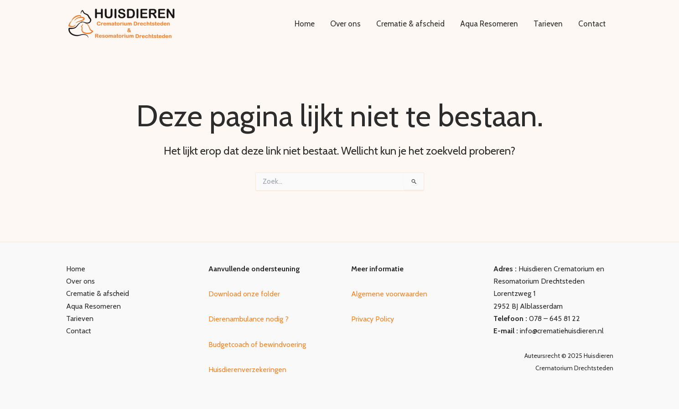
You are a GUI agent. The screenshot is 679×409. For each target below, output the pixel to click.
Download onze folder (244, 294)
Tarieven (548, 23)
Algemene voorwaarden (389, 294)
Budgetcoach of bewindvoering (257, 344)
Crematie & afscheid (410, 23)
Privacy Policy (372, 319)
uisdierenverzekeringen (250, 369)
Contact (592, 23)
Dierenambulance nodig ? (248, 319)
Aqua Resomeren (489, 23)
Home (305, 23)
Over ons (345, 23)
